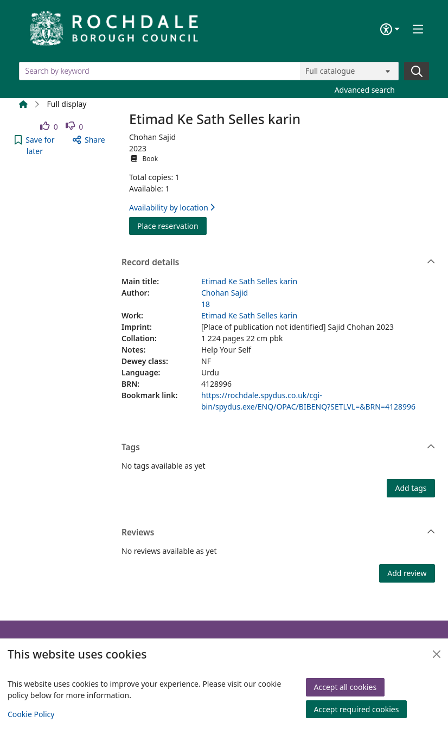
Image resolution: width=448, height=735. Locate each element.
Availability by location (172, 207)
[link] (49, 127)
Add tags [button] (410, 488)
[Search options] (349, 71)
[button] (35, 145)
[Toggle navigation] (418, 29)
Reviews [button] (278, 533)
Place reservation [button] (172, 225)
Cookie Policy (31, 714)
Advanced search (365, 90)
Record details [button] (278, 262)
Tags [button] (278, 447)
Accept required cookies (356, 709)
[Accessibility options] (390, 29)
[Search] (416, 71)
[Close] (436, 654)
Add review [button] (406, 573)
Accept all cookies (345, 687)
